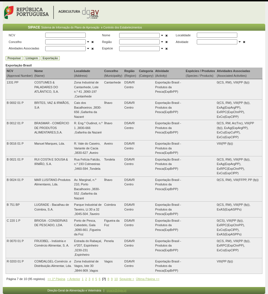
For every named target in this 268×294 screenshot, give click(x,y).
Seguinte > (126, 279)
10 (116, 279)
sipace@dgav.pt (116, 290)
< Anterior (73, 279)
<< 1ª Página (56, 279)
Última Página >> (147, 279)
